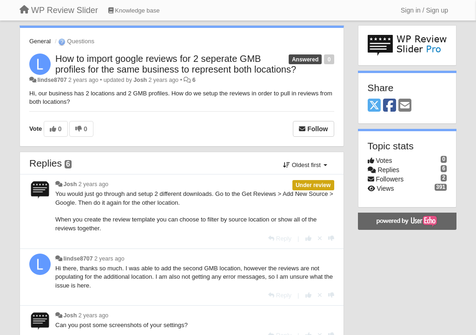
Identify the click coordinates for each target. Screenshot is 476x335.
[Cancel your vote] (319, 238)
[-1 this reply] (331, 238)
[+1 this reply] (308, 238)
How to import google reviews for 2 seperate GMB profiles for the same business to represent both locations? (175, 64)
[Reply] (279, 238)
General (40, 41)
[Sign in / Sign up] (424, 10)
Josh (140, 80)
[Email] (404, 106)
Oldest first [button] (305, 164)
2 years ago (94, 184)
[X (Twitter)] (374, 106)
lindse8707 (51, 80)
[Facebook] (389, 106)
